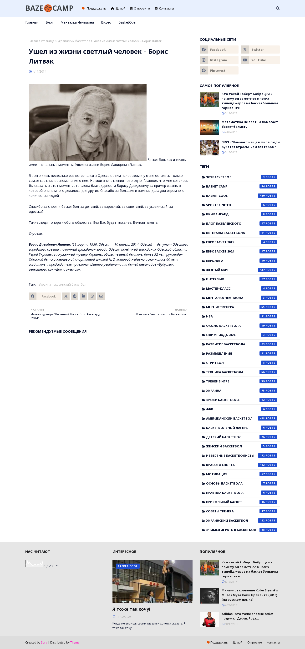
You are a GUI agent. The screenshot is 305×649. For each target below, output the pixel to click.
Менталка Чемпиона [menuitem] (77, 22)
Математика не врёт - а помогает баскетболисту (250, 124)
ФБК (241, 409)
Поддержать (94, 8)
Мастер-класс (241, 288)
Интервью (241, 279)
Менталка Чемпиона (241, 298)
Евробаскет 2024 (241, 251)
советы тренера (241, 511)
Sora (44, 642)
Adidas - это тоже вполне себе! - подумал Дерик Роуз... (248, 616)
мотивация (241, 474)
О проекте (140, 8)
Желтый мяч (241, 270)
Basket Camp (241, 186)
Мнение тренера (241, 307)
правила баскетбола (241, 492)
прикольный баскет (241, 502)
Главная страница (41, 41)
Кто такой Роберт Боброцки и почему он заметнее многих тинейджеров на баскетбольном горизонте (250, 101)
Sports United (241, 205)
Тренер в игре (241, 381)
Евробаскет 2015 (241, 242)
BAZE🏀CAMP (49, 8)
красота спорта (241, 465)
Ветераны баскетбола (241, 233)
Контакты (164, 8)
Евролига (241, 260)
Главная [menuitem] (32, 22)
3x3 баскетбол (241, 177)
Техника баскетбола (241, 372)
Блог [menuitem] (49, 22)
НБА (241, 316)
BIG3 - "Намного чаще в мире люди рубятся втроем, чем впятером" (251, 144)
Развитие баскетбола (241, 344)
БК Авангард (241, 214)
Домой (118, 8)
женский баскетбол (241, 446)
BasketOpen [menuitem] (127, 22)
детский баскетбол (241, 437)
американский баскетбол (241, 418)
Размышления (241, 353)
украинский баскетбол (74, 41)
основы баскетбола (241, 483)
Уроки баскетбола (241, 400)
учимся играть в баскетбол (241, 530)
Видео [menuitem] (106, 22)
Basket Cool (241, 195)
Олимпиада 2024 (241, 335)
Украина (45, 284)
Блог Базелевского (241, 223)
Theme (75, 642)
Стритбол (241, 363)
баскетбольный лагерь (241, 428)
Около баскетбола (241, 325)
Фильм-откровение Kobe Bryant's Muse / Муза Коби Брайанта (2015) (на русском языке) (250, 595)
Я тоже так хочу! (131, 609)
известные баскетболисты (241, 455)
